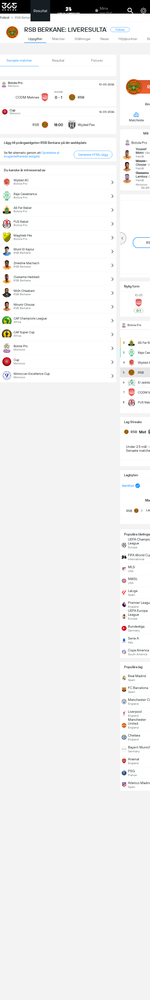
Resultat (40, 10)
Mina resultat (103, 10)
